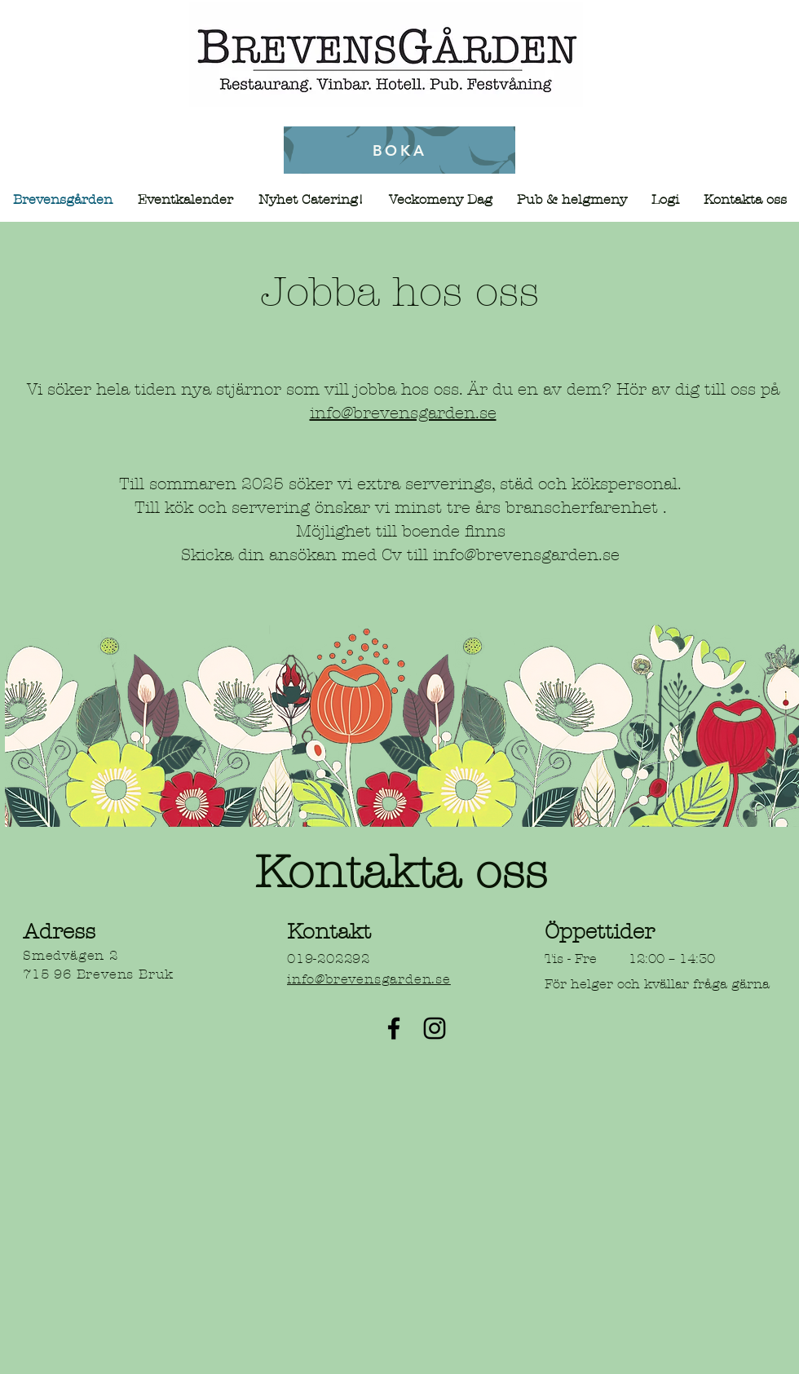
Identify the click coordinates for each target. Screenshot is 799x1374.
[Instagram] (434, 1028)
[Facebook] (393, 1028)
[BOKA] (399, 150)
